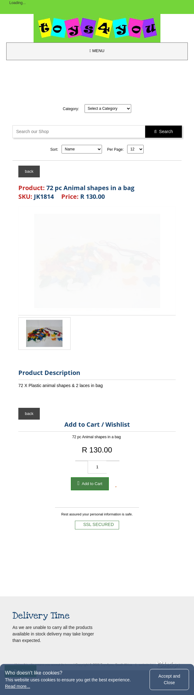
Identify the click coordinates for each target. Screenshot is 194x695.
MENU (97, 50)
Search (163, 131)
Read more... (17, 686)
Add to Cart (89, 483)
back (29, 171)
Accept (169, 679)
